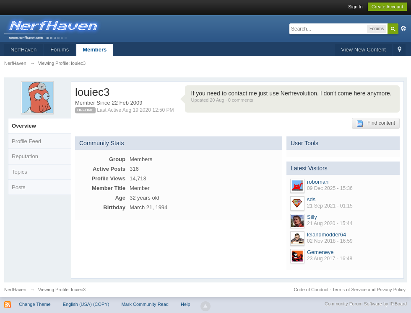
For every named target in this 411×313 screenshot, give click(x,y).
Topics (19, 172)
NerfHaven (23, 49)
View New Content (363, 49)
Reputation (25, 156)
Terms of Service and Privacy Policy (369, 289)
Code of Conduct (311, 289)
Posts (19, 187)
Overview (24, 126)
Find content (375, 123)
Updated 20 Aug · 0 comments (222, 100)
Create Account (387, 6)
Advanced (403, 28)
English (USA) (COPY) (86, 304)
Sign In (355, 6)
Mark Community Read (144, 304)
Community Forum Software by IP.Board (366, 303)
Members (95, 49)
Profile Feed (26, 141)
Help (185, 304)
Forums (59, 49)
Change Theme (35, 304)
